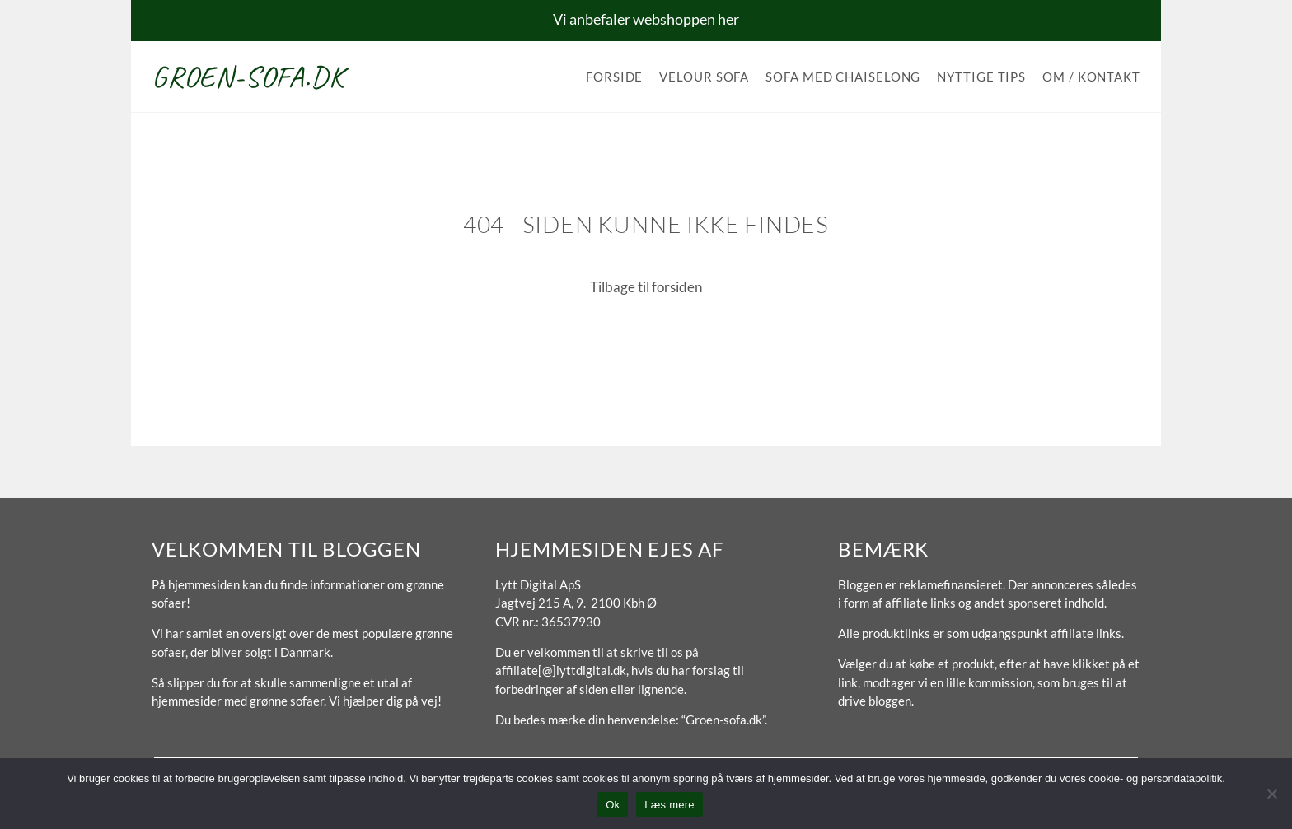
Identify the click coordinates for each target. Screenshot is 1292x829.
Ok (613, 805)
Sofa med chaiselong (842, 76)
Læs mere (669, 805)
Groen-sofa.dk (248, 76)
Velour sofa (704, 76)
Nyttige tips (981, 76)
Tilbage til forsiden (646, 287)
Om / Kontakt (1091, 76)
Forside (614, 76)
